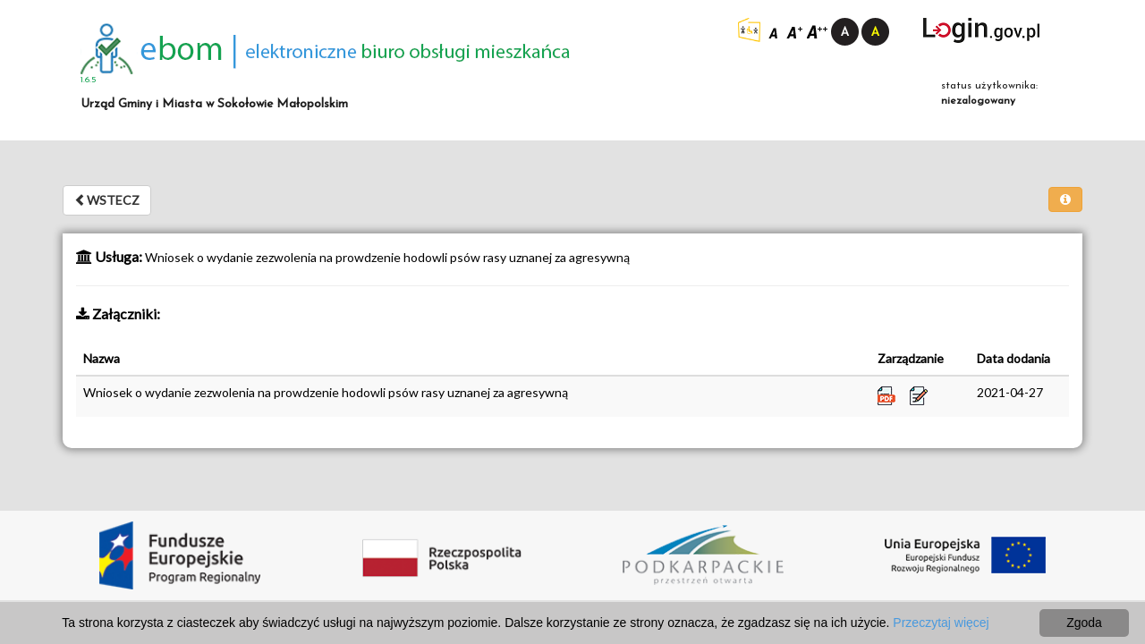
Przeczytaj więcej (940, 622)
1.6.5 (89, 80)
